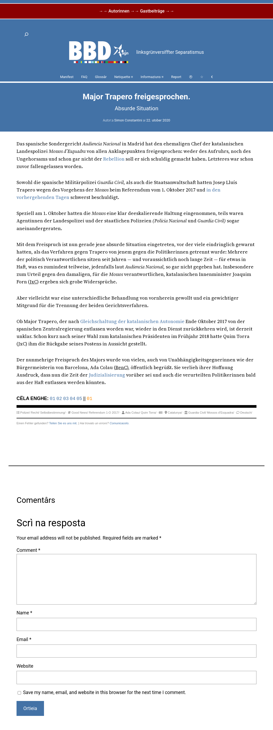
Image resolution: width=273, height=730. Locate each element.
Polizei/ (25, 412)
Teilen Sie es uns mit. (63, 423)
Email (24, 639)
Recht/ (35, 412)
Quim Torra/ (148, 412)
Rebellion (114, 159)
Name (24, 612)
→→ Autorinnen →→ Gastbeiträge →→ (136, 11)
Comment (28, 550)
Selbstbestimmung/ (53, 412)
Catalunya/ (175, 412)
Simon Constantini (128, 120)
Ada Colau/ (132, 412)
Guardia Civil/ (197, 412)
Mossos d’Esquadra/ (220, 412)
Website (25, 666)
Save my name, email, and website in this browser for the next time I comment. (104, 692)
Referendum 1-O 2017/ (104, 412)
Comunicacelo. (119, 423)
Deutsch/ (246, 412)
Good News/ (79, 412)
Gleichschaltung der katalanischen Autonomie (132, 321)
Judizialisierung (107, 375)
